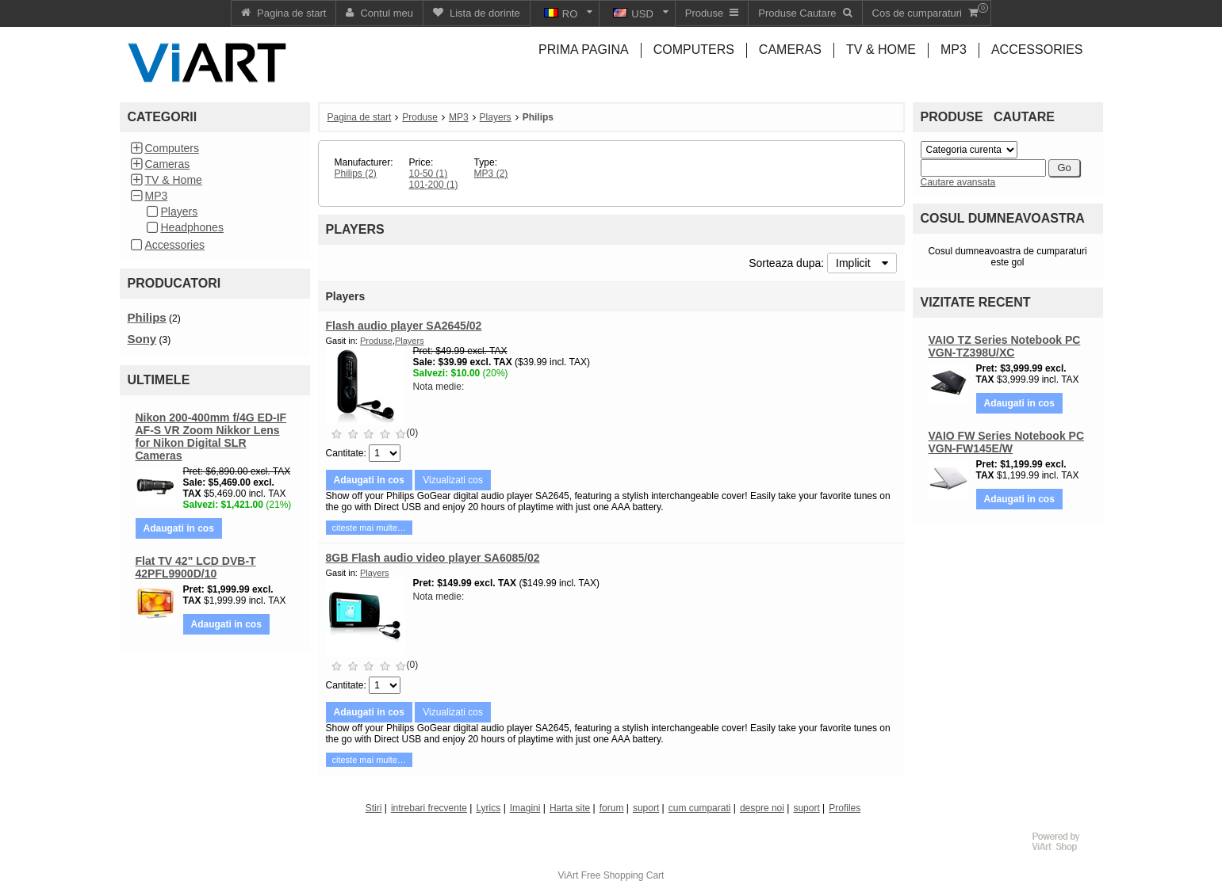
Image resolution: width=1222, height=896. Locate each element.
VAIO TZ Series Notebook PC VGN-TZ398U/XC (1005, 346)
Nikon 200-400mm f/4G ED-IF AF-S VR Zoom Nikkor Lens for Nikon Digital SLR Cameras (211, 436)
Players (179, 211)
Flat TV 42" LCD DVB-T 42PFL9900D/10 (196, 567)
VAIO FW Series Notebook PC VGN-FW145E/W (1007, 442)
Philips (147, 317)
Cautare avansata (958, 182)
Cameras (167, 164)
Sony (142, 338)
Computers (172, 148)
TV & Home (173, 179)
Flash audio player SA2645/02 (404, 325)
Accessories (175, 244)
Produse (420, 117)
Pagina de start (360, 117)
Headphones (192, 227)
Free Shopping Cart (623, 875)
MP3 (156, 195)
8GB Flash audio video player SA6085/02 (433, 557)
